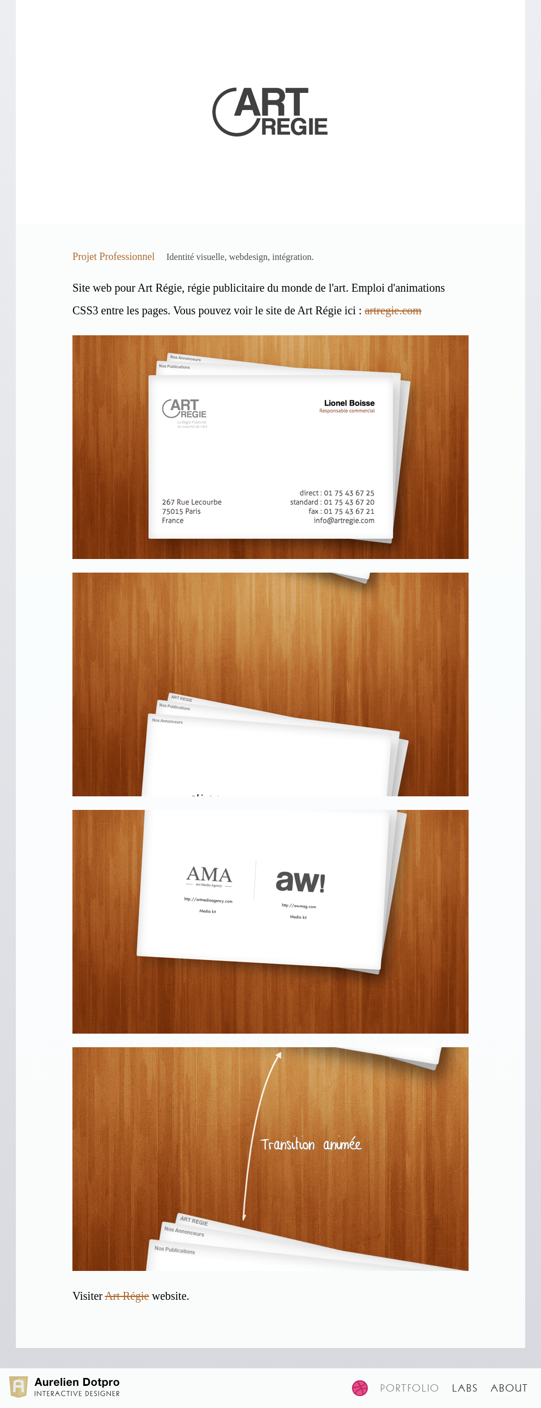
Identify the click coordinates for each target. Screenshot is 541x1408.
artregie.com (393, 310)
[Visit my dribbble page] (366, 1388)
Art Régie (127, 1296)
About (510, 1388)
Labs (465, 1388)
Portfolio (410, 1388)
